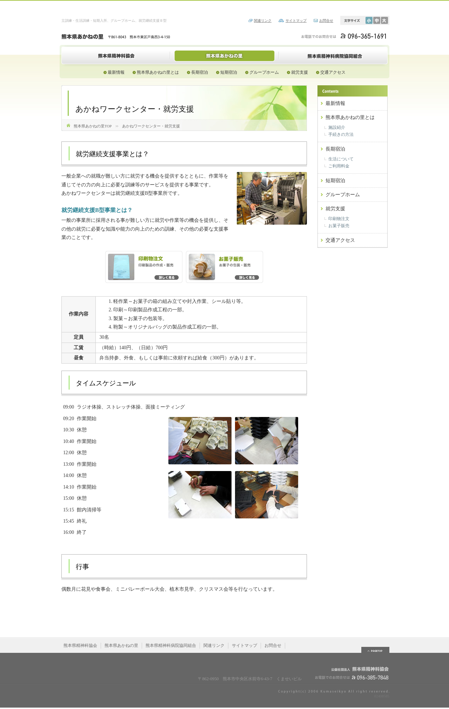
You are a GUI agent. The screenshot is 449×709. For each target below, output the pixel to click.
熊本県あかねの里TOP (93, 126)
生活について (341, 159)
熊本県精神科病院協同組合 (333, 55)
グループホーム (264, 72)
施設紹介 (336, 127)
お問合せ (326, 20)
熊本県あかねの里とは (158, 72)
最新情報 (116, 72)
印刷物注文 (338, 218)
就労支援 (299, 72)
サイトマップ (296, 20)
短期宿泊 (228, 72)
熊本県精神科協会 (115, 55)
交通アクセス (333, 72)
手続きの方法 (341, 134)
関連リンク (263, 20)
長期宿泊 (199, 72)
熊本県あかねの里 (224, 55)
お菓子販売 (338, 225)
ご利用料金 (338, 166)
